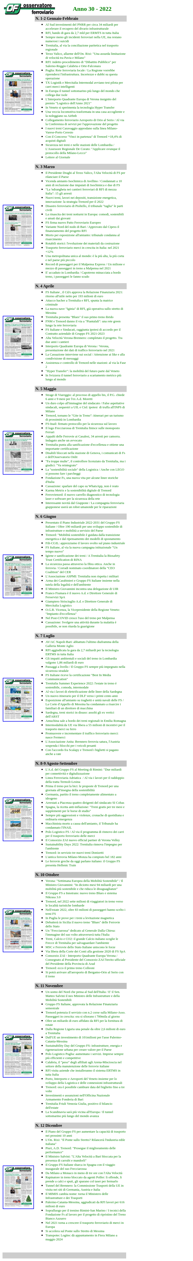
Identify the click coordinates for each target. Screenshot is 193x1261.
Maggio (50, 389)
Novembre (54, 986)
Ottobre (52, 875)
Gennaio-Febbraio (62, 18)
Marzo (49, 167)
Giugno (49, 516)
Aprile (48, 286)
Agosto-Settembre (61, 763)
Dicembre (53, 1125)
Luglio (49, 636)
